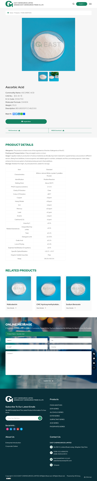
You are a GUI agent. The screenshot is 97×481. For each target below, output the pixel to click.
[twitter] (21, 429)
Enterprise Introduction (13, 443)
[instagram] (7, 429)
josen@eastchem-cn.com (62, 458)
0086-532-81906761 (61, 452)
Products (17, 13)
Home (11, 13)
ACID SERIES (54, 423)
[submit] (40, 418)
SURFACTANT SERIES (57, 419)
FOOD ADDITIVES (56, 405)
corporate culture (12, 446)
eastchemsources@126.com (63, 461)
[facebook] (14, 429)
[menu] (90, 4)
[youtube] (18, 429)
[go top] (94, 368)
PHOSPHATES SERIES (57, 427)
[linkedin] (11, 429)
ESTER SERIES (55, 416)
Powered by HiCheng (73, 476)
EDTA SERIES (54, 409)
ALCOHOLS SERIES (56, 412)
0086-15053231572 (60, 454)
